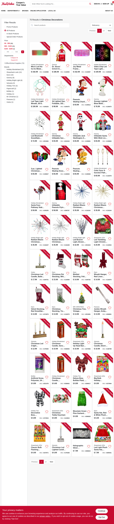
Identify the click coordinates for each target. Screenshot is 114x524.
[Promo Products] (5, 27)
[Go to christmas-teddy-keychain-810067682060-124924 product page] (61, 405)
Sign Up (106, 4)
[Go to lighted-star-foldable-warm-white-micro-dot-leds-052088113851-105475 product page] (61, 94)
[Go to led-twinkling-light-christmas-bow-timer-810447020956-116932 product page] (103, 232)
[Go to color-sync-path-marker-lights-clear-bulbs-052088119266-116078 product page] (103, 163)
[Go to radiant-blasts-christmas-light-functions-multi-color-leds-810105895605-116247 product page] (40, 232)
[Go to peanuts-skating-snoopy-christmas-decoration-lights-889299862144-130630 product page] (61, 163)
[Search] (90, 4)
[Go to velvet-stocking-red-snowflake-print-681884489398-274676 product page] (40, 301)
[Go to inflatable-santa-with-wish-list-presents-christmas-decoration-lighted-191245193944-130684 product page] (103, 128)
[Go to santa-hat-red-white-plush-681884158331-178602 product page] (103, 405)
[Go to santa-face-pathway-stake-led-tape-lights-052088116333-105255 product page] (40, 197)
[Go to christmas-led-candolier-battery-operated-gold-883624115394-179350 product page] (40, 336)
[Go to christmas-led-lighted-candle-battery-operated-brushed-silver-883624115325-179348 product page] (61, 440)
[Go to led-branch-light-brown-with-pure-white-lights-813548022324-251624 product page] (82, 232)
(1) (10, 91)
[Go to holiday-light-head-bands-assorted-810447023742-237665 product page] (82, 336)
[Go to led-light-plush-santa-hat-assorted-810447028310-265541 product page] (103, 440)
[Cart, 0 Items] (112, 4)
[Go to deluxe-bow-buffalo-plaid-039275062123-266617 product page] (82, 370)
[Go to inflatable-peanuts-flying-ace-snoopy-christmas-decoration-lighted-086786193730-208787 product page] (61, 197)
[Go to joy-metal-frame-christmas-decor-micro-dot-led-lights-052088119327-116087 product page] (82, 59)
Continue (101, 511)
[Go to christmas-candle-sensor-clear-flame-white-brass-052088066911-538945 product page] (61, 336)
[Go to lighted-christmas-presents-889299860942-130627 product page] (40, 163)
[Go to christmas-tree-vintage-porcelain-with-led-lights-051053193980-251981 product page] (82, 301)
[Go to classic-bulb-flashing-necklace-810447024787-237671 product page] (40, 440)
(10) (10, 75)
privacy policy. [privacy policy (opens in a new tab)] (45, 516)
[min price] (8, 51)
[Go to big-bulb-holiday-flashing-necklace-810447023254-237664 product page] (103, 370)
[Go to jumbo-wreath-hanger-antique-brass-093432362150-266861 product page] (103, 301)
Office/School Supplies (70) (15, 63)
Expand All (14, 60)
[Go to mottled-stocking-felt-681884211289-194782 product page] (82, 267)
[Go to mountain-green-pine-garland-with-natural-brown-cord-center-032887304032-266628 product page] (82, 405)
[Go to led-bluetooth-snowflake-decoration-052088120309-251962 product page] (40, 128)
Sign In (97, 4)
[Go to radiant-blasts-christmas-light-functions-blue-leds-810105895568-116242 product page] (82, 197)
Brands (25, 11)
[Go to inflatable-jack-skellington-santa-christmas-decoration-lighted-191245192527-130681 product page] (82, 128)
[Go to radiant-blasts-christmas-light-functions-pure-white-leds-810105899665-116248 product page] (61, 232)
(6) (10, 78)
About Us (109, 11)
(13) (14, 72)
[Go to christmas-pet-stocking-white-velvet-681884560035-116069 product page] (61, 267)
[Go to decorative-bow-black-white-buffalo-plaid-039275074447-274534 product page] (40, 405)
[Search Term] (61, 4)
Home (3, 11)
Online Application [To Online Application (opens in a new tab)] (38, 11)
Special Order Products (15, 36)
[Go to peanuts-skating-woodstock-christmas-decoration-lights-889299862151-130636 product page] (82, 163)
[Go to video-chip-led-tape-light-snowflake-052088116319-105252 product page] (103, 59)
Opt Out (101, 517)
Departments (13, 11)
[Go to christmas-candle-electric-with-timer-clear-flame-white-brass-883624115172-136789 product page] (103, 336)
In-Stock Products (13, 33)
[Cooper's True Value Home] (8, 4)
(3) (11, 83)
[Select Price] (22, 51)
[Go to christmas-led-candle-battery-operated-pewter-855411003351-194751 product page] (40, 267)
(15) (15, 69)
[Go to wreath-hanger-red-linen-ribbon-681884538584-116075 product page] (103, 267)
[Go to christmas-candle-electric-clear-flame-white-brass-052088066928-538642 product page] (61, 370)
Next (109, 31)
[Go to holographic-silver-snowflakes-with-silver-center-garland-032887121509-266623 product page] (82, 440)
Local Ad (52, 11)
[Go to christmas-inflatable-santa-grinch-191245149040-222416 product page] (61, 128)
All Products (11, 30)
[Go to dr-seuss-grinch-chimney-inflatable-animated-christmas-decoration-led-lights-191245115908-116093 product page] (61, 59)
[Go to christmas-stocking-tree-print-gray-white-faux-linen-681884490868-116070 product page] (61, 301)
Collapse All (14, 58)
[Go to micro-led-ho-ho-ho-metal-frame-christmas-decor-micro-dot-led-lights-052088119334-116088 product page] (40, 59)
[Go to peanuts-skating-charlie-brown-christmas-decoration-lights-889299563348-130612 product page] (82, 94)
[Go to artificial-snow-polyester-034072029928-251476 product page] (40, 370)
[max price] (16, 51)
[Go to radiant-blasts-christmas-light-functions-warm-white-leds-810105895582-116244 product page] (103, 197)
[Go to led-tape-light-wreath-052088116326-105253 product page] (40, 94)
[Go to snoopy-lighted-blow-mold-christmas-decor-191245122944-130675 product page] (103, 94)
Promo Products (12, 26)
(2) (11, 88)
